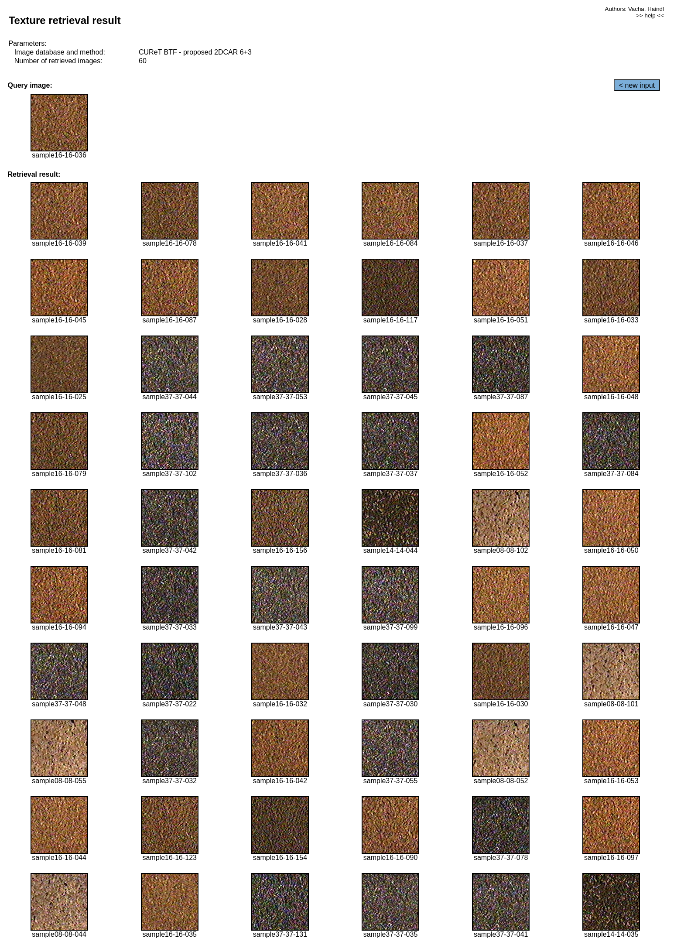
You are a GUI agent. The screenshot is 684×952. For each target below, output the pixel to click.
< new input (637, 85)
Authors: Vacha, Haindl (634, 9)
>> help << (650, 15)
